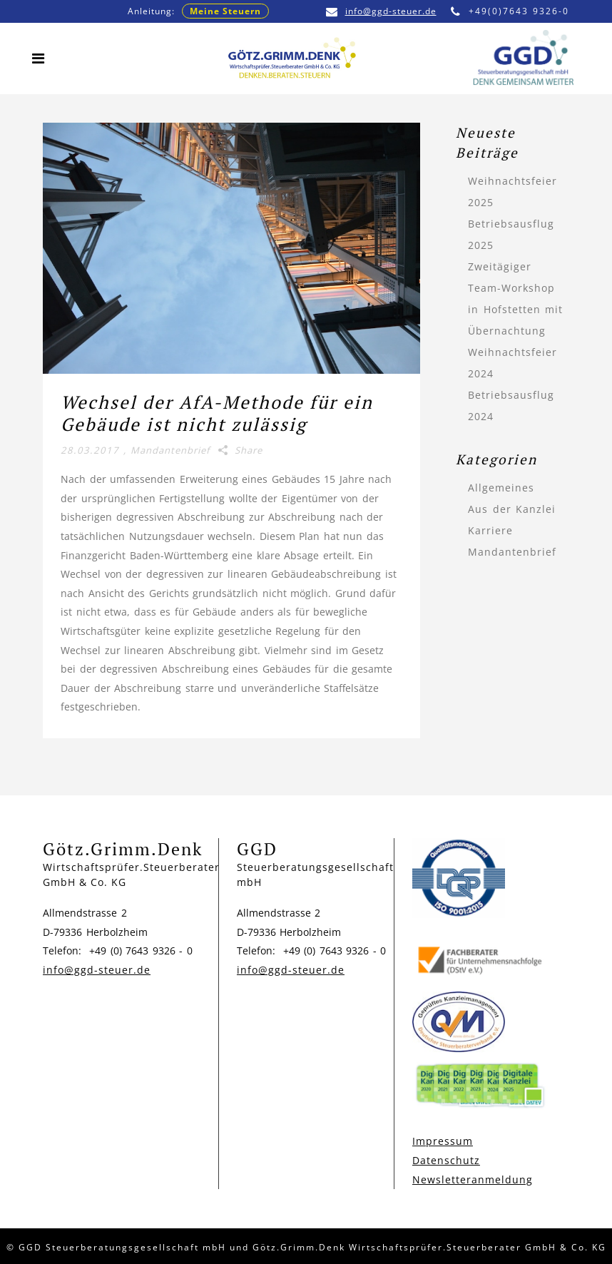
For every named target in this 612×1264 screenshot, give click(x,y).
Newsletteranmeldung (472, 1179)
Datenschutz (446, 1160)
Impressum (442, 1141)
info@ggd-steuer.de (381, 11)
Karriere (490, 530)
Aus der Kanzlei (512, 509)
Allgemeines (501, 487)
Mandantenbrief (170, 450)
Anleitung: (198, 11)
